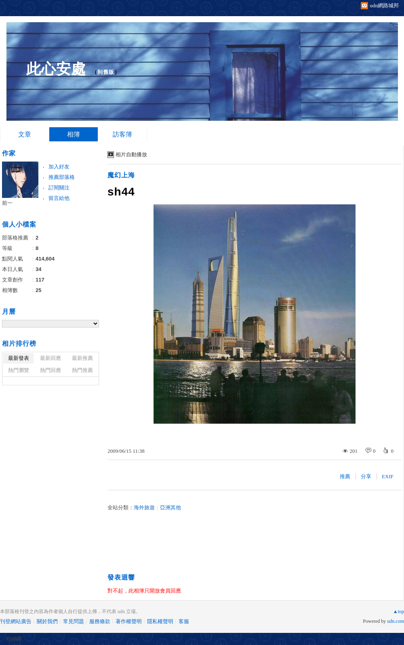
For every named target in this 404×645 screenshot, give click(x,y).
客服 (184, 621)
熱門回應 (50, 370)
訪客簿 (122, 134)
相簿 (73, 134)
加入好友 (58, 167)
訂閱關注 (58, 188)
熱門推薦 (82, 370)
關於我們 (47, 621)
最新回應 (50, 358)
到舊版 (105, 72)
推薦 (345, 476)
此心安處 (56, 69)
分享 (366, 476)
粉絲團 (14, 639)
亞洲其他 (170, 507)
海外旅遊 (144, 507)
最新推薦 (82, 358)
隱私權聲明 (160, 621)
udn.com (395, 621)
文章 (24, 134)
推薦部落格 (61, 177)
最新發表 (18, 358)
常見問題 (73, 621)
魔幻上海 (121, 175)
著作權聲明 (129, 621)
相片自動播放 (131, 154)
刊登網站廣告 (16, 621)
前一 (7, 203)
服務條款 (99, 621)
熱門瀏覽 (18, 370)
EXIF (387, 476)
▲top (398, 611)
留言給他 (58, 198)
